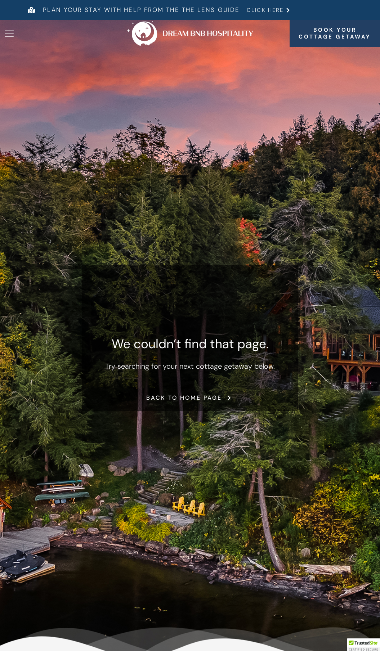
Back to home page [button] (190, 397)
